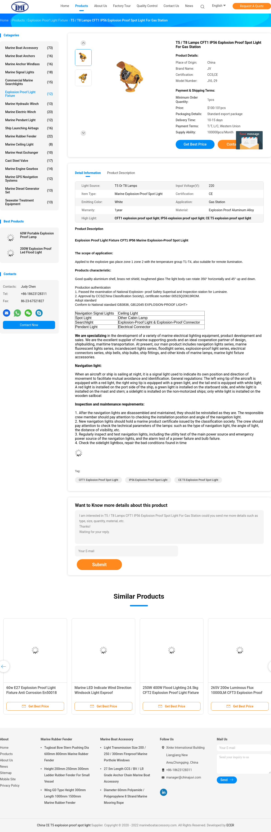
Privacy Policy (9, 785)
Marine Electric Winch (29, 112)
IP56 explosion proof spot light (148, 480)
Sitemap (6, 773)
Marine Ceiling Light (29, 144)
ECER (230, 825)
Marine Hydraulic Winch (29, 104)
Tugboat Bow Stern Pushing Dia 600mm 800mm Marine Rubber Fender (66, 754)
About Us (6, 760)
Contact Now (29, 325)
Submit (99, 564)
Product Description (121, 173)
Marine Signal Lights (29, 72)
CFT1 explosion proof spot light (98, 480)
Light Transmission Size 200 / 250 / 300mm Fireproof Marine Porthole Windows (125, 754)
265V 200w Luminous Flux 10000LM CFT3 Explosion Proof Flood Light (236, 693)
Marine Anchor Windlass (29, 64)
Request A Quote (252, 6)
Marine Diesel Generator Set (29, 190)
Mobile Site (8, 779)
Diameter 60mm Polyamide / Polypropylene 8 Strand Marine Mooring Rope (125, 796)
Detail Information (88, 173)
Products (6, 754)
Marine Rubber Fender (29, 136)
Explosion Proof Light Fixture (29, 93)
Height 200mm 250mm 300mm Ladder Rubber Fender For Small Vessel (67, 775)
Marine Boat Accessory (29, 48)
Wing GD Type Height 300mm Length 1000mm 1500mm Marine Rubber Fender (65, 796)
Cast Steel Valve (29, 160)
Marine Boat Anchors (29, 56)
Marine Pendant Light (29, 120)
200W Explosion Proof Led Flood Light (35, 250)
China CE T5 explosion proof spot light (64, 825)
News (4, 766)
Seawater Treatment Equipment (29, 202)
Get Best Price (195, 144)
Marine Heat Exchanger (29, 152)
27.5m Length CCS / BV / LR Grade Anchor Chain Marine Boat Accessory (127, 775)
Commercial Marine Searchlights (29, 82)
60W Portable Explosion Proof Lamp (37, 235)
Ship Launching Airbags (29, 128)
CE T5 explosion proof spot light (198, 480)
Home (4, 747)
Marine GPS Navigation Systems (29, 178)
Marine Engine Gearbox (29, 169)
